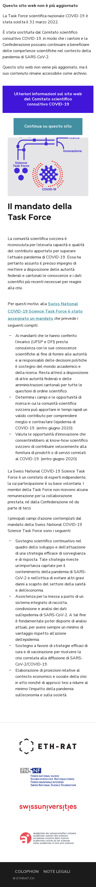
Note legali (57, 871)
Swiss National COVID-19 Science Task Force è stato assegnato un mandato (45, 311)
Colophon (27, 871)
